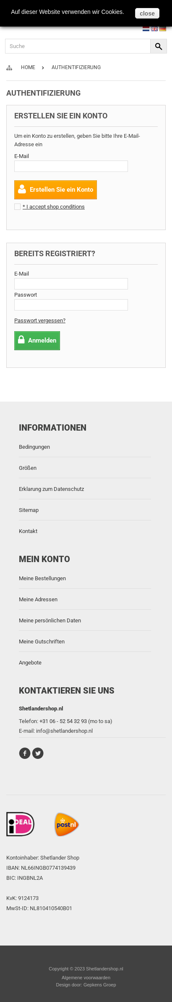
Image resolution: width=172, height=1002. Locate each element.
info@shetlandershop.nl (64, 731)
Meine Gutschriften (42, 641)
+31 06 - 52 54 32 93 (63, 721)
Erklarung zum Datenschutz (51, 489)
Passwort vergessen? (39, 320)
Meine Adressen (38, 599)
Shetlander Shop (59, 858)
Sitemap (29, 510)
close (147, 13)
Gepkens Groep (99, 984)
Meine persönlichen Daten (50, 620)
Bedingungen (34, 447)
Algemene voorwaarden (86, 977)
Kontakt (28, 531)
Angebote (30, 662)
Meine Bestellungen (42, 578)
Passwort (25, 295)
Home (28, 67)
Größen (27, 468)
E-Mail (21, 156)
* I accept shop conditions (54, 207)
